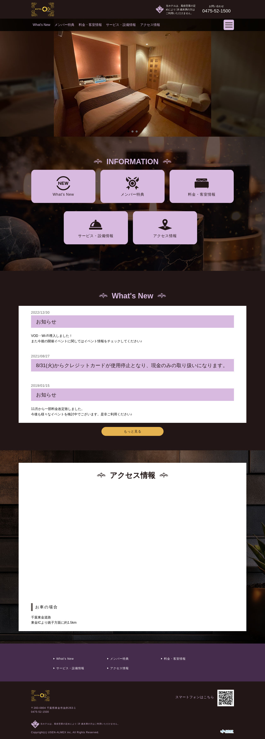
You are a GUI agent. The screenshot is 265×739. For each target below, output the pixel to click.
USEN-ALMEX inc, (60, 732)
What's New (41, 25)
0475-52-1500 (40, 711)
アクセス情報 (150, 25)
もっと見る (132, 431)
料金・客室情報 (90, 25)
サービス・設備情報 (121, 25)
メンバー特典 (64, 25)
